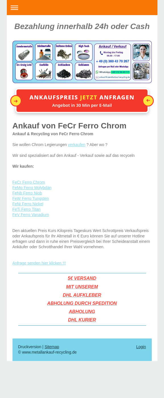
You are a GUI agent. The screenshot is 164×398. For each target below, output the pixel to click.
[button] (82, 100)
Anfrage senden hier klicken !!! (39, 263)
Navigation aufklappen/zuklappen (82, 7)
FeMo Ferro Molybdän (32, 187)
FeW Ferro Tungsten (31, 198)
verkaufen (76, 144)
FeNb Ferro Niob (27, 193)
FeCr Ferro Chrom (29, 182)
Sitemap (52, 346)
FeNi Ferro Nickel (28, 204)
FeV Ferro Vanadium (31, 214)
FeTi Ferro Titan (27, 209)
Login (141, 346)
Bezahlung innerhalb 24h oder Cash (82, 26)
